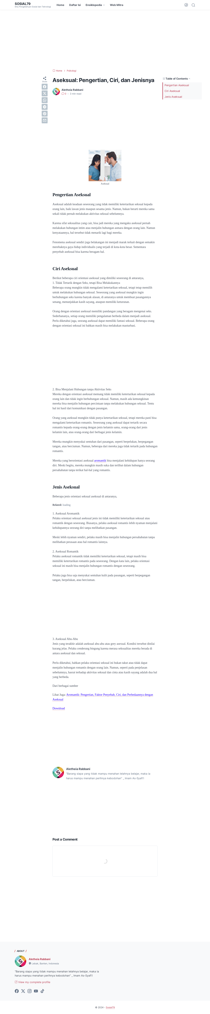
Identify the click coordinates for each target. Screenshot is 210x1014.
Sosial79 (23, 4)
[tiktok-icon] (42, 991)
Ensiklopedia (94, 5)
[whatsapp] (45, 100)
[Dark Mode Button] (186, 5)
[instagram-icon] (30, 991)
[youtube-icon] (36, 991)
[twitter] (45, 93)
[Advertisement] (105, 39)
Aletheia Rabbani (39, 959)
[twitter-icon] (23, 991)
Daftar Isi (75, 5)
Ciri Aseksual (172, 91)
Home (60, 5)
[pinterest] (45, 114)
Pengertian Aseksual (177, 85)
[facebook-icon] (17, 991)
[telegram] (45, 107)
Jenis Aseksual (173, 96)
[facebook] (45, 87)
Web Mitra (116, 5)
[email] (45, 120)
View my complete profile (32, 982)
